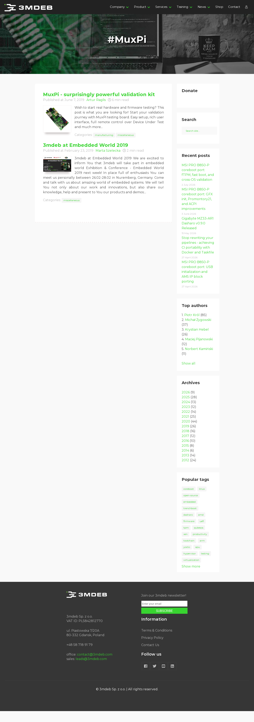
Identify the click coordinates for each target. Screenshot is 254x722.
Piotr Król (192, 326)
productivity (200, 544)
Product (140, 7)
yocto (186, 557)
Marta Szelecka (108, 150)
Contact (234, 7)
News (202, 7)
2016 (185, 452)
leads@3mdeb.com (91, 670)
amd (200, 525)
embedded (189, 512)
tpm (186, 538)
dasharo (188, 525)
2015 (185, 456)
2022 (186, 423)
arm (202, 551)
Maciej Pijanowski (199, 350)
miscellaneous (126, 135)
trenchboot (190, 519)
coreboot (188, 499)
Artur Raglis (96, 100)
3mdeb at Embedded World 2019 (85, 145)
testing (205, 564)
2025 (186, 408)
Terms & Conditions (156, 641)
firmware (188, 532)
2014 (185, 461)
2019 (185, 437)
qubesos (198, 538)
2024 (186, 413)
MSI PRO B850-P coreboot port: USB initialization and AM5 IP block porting (197, 282)
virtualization (191, 570)
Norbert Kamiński (199, 360)
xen (185, 544)
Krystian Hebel (197, 340)
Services (161, 7)
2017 (185, 447)
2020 (186, 432)
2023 (186, 418)
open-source (190, 506)
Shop (219, 7)
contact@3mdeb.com (94, 665)
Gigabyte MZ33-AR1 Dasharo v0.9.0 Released (198, 234)
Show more (191, 577)
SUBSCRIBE (164, 622)
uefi (202, 532)
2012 (185, 471)
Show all (188, 374)
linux (202, 499)
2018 (185, 442)
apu (197, 557)
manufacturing (104, 135)
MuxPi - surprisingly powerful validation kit (99, 94)
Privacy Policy (152, 649)
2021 (185, 427)
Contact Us (150, 656)
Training (182, 7)
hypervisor (189, 564)
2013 (185, 466)
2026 (186, 403)
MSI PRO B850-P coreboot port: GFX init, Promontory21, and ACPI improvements (197, 210)
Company (117, 7)
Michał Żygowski (198, 331)
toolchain (188, 551)
